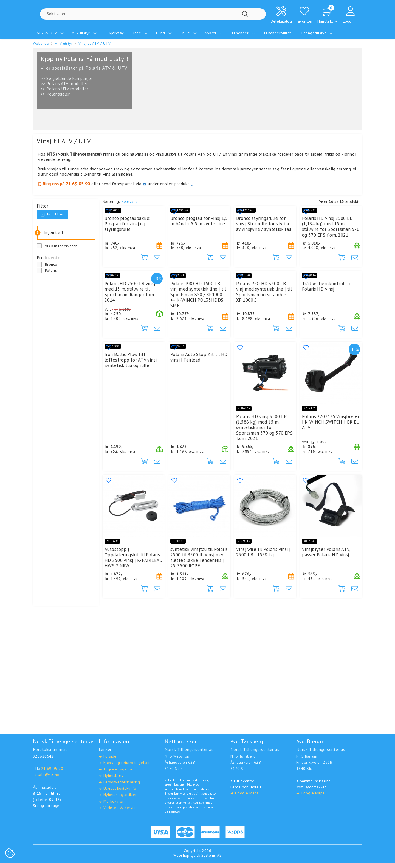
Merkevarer (111, 801)
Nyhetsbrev (111, 775)
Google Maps (244, 793)
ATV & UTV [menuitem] (50, 32)
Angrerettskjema (115, 769)
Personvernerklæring (119, 782)
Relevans (129, 201)
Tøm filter (52, 214)
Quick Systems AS (206, 855)
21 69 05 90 (52, 768)
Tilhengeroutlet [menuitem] (277, 32)
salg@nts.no (46, 775)
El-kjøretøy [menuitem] (114, 32)
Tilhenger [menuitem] (243, 32)
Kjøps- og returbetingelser (124, 763)
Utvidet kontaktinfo (117, 788)
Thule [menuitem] (188, 32)
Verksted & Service (118, 808)
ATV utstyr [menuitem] (84, 32)
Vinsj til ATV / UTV (94, 43)
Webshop (41, 43)
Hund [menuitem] (164, 32)
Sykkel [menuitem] (214, 32)
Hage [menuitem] (140, 32)
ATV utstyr (64, 43)
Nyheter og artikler (118, 795)
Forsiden (109, 756)
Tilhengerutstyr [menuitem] (316, 32)
